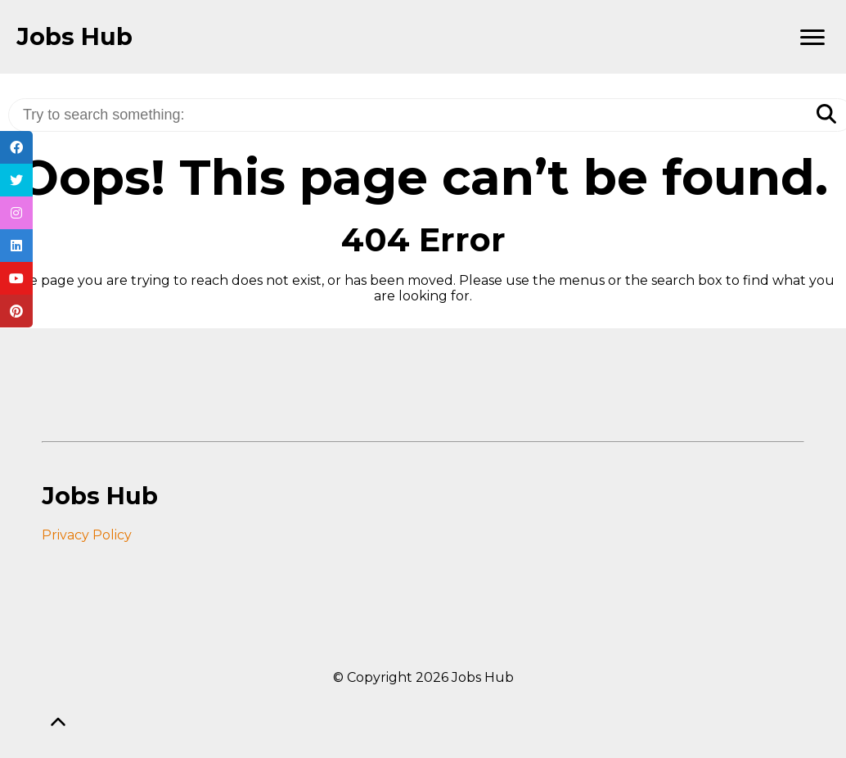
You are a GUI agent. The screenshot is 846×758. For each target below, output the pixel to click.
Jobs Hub (74, 37)
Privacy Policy (87, 535)
